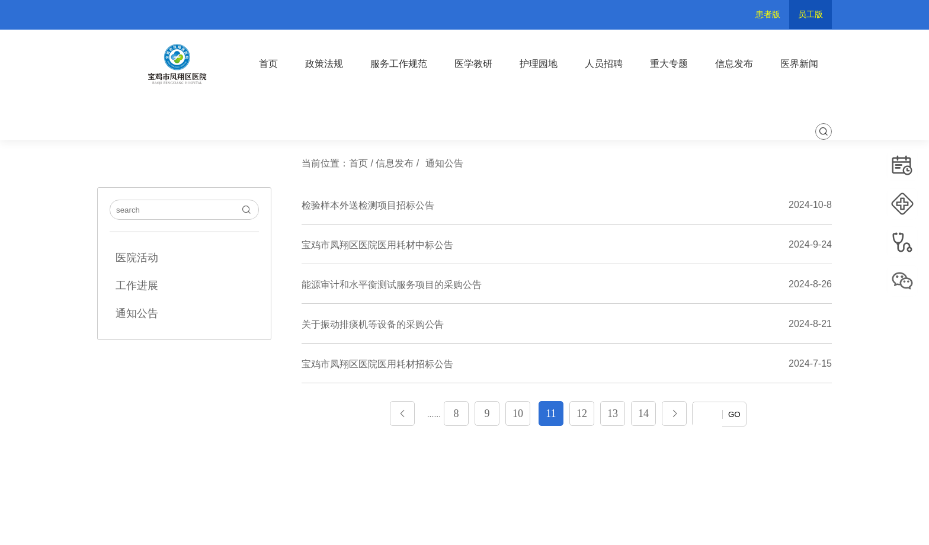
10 (517, 413)
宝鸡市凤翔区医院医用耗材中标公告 (377, 245)
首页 (268, 64)
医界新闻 (799, 64)
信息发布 (734, 64)
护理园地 (539, 64)
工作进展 (137, 285)
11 (551, 413)
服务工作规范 (398, 64)
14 (643, 413)
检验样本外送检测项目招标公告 (368, 205)
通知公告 (137, 313)
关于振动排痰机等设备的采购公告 (373, 324)
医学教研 (473, 64)
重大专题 (669, 64)
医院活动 (137, 258)
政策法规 (324, 64)
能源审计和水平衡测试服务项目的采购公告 (392, 285)
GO (734, 414)
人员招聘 (604, 64)
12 (581, 413)
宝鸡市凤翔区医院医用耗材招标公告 (377, 364)
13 (612, 413)
